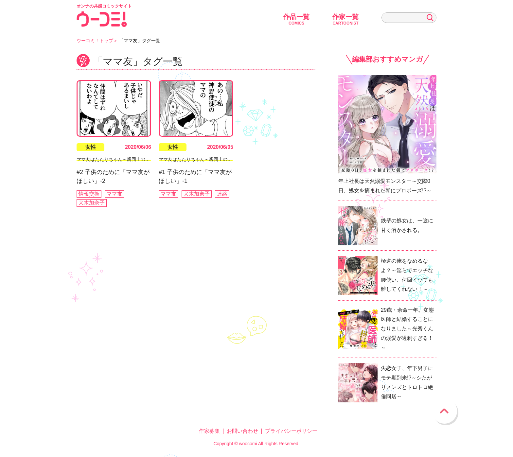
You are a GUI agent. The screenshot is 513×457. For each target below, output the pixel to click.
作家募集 (209, 431)
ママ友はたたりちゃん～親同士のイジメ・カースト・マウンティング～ (150, 159)
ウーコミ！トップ (95, 40)
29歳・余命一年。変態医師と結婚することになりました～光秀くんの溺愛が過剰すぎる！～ (407, 328)
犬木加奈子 (92, 202)
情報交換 (89, 194)
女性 (90, 147)
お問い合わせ (242, 431)
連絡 (222, 194)
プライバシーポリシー (291, 431)
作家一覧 (345, 19)
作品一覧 (296, 19)
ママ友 (114, 194)
